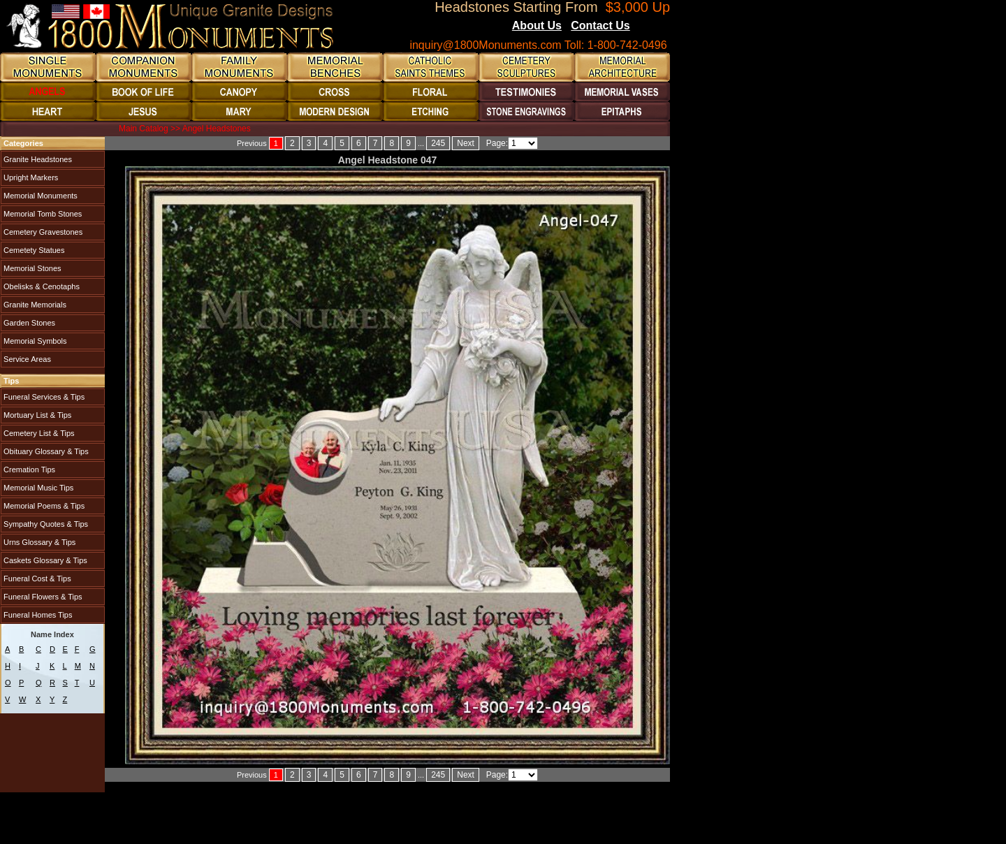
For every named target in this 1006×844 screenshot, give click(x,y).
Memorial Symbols (34, 341)
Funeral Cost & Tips (36, 578)
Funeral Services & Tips (43, 397)
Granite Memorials (33, 304)
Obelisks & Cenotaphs (40, 286)
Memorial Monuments (39, 195)
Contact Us (600, 25)
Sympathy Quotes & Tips (44, 524)
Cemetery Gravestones (41, 232)
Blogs (649, 26)
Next (465, 143)
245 (438, 143)
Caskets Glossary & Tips (44, 560)
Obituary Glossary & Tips (45, 451)
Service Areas (26, 359)
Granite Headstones (36, 159)
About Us (537, 25)
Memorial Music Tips (37, 487)
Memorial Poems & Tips (43, 506)
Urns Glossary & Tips (38, 542)
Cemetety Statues (33, 250)
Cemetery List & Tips (38, 433)
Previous (252, 143)
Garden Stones (28, 323)
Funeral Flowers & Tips (41, 596)
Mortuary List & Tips (36, 415)
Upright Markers (29, 177)
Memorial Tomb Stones (41, 214)
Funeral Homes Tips (36, 615)
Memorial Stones (31, 268)
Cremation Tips (28, 469)
